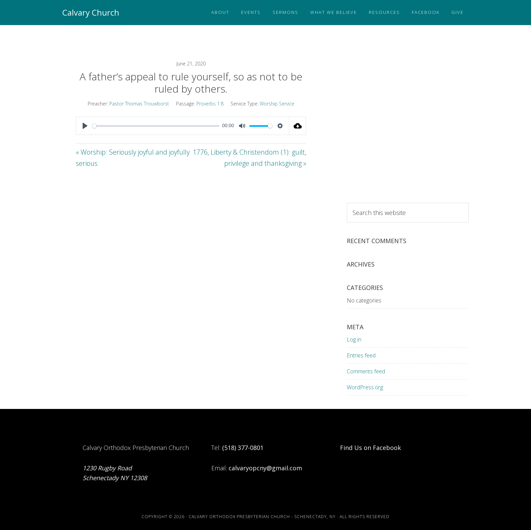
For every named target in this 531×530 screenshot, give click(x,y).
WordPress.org (365, 387)
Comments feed (366, 371)
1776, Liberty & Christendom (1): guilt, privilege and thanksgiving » (249, 158)
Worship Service (277, 103)
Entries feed (361, 355)
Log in (354, 339)
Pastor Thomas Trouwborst (139, 103)
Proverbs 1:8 (210, 103)
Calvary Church (90, 12)
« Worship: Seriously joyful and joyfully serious (133, 158)
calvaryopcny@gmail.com (265, 468)
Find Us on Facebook (370, 448)
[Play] (85, 125)
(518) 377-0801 (242, 448)
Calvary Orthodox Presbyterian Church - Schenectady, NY (262, 516)
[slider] (155, 126)
